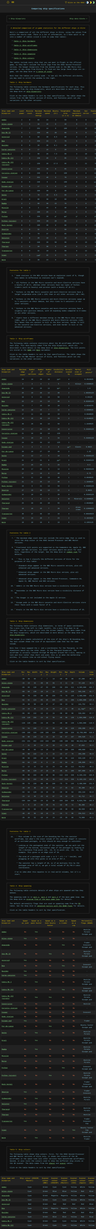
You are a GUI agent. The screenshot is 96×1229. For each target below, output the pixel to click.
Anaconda (6, 128)
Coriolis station (9, 173)
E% (79, 899)
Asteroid (6, 137)
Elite (74, 2)
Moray (4, 212)
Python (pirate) (9, 221)
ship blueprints (30, 92)
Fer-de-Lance (8, 191)
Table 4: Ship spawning (24, 54)
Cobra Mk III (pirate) (8, 163)
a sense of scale (44, 72)
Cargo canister (8, 150)
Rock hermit (7, 225)
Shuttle (5, 229)
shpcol (52, 1158)
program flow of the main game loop (43, 894)
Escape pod (6, 186)
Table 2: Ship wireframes (25, 45)
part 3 (44, 892)
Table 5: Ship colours (24, 58)
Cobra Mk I (6, 154)
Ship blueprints (18, 19)
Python (5, 216)
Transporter (7, 251)
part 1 (36, 892)
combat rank (72, 550)
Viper (4, 255)
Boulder (5, 145)
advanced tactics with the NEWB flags (55, 901)
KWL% (38, 349)
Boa (3, 141)
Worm (4, 259)
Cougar (5, 177)
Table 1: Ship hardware (24, 41)
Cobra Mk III (8, 158)
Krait (4, 199)
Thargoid (6, 242)
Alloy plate (7, 124)
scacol (63, 1158)
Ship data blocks (77, 19)
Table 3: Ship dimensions (25, 50)
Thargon (5, 246)
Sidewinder (6, 233)
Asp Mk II (6, 133)
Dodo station (8, 182)
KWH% (29, 349)
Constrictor (7, 169)
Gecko (4, 195)
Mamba (4, 203)
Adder (4, 120)
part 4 (55, 892)
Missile (5, 208)
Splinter (6, 238)
